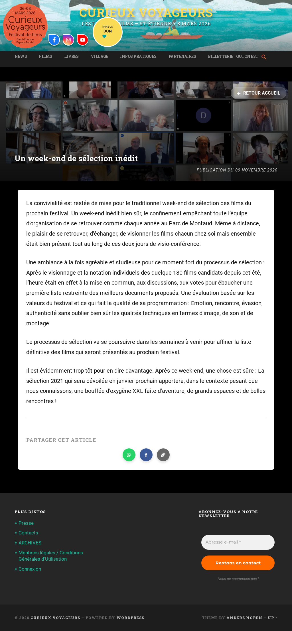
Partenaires (182, 56)
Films (45, 56)
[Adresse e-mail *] (237, 542)
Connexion (30, 568)
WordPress (130, 617)
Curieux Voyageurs (146, 13)
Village (99, 56)
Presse (26, 523)
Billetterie (220, 56)
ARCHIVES (30, 542)
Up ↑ (272, 617)
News (21, 56)
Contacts (28, 533)
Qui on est (247, 56)
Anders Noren (244, 617)
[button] (265, 57)
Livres (71, 56)
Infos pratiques (138, 56)
